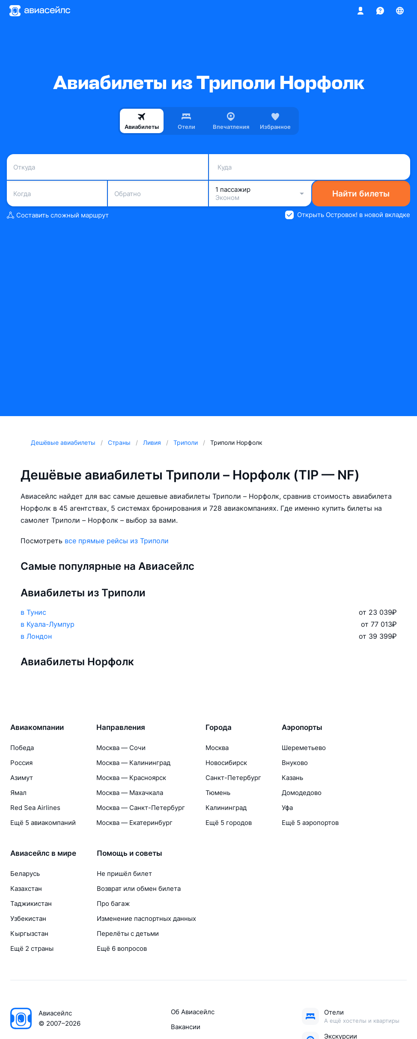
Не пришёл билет (124, 873)
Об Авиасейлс (192, 1012)
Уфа (287, 808)
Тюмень (218, 793)
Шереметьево (304, 748)
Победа (22, 748)
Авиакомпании (37, 727)
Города (219, 727)
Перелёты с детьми (128, 933)
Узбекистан (28, 918)
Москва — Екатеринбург (134, 823)
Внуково (295, 763)
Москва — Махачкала (129, 793)
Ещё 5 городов (229, 823)
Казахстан (26, 888)
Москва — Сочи (121, 748)
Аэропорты (302, 727)
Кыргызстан (29, 933)
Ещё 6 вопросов (122, 948)
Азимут (21, 778)
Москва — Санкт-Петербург (140, 808)
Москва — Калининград (133, 763)
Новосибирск (226, 763)
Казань (292, 778)
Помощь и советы (129, 853)
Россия (21, 763)
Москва (217, 748)
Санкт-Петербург (233, 778)
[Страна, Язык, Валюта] (399, 10)
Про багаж (113, 903)
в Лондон (36, 636)
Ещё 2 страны (32, 948)
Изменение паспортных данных (146, 918)
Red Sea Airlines (35, 808)
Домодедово (302, 793)
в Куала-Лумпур (47, 624)
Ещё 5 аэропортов (310, 823)
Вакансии (185, 1027)
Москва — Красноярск (131, 778)
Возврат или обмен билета (139, 888)
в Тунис (33, 612)
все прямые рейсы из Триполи (117, 540)
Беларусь (25, 873)
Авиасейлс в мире (43, 853)
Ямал (18, 793)
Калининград (226, 808)
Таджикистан (31, 903)
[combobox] (107, 167)
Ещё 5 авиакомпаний (43, 823)
